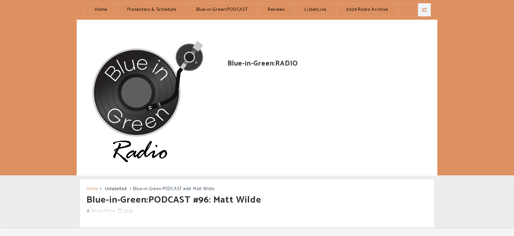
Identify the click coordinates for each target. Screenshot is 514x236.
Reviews (276, 9)
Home (101, 9)
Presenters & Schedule (151, 9)
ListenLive (315, 9)
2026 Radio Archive (367, 9)
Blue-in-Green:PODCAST (222, 9)
